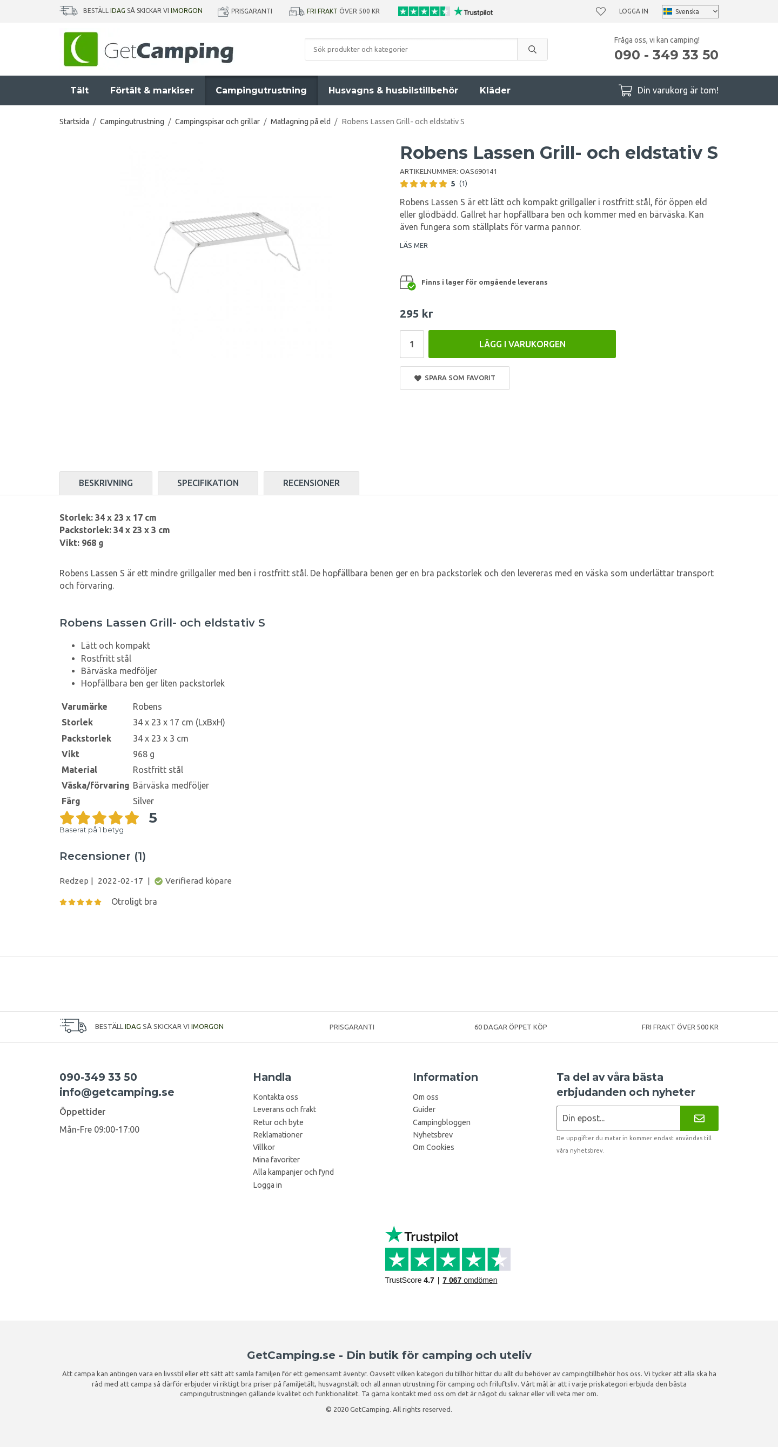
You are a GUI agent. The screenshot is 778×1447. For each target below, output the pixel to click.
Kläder (495, 90)
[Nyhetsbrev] (699, 1118)
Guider (424, 1109)
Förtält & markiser (152, 90)
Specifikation (208, 483)
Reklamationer (278, 1134)
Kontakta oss (275, 1097)
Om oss (426, 1097)
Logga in (633, 11)
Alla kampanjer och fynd (293, 1172)
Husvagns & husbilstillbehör (393, 90)
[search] (532, 49)
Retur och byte (278, 1122)
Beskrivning (106, 483)
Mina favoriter (276, 1159)
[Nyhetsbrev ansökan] (618, 1118)
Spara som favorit (454, 378)
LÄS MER (414, 245)
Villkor (264, 1147)
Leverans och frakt (284, 1109)
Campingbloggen (442, 1122)
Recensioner (311, 483)
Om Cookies (433, 1147)
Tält (79, 90)
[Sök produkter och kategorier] (411, 49)
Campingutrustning (261, 90)
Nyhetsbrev (433, 1134)
